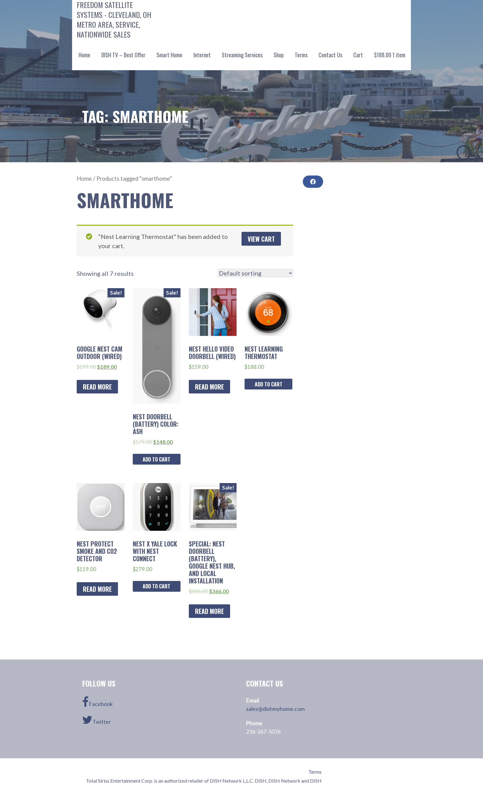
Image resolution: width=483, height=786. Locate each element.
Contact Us (330, 55)
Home (84, 55)
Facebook (97, 701)
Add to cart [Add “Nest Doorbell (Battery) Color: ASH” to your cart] (156, 459)
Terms (301, 55)
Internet (202, 55)
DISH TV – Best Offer (123, 55)
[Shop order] (255, 273)
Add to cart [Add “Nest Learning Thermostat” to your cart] (268, 384)
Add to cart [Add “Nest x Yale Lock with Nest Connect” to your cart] (156, 586)
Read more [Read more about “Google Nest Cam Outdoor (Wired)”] (97, 386)
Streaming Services (242, 55)
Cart (358, 55)
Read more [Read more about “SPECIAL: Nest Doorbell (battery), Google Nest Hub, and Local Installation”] (209, 611)
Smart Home (169, 55)
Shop (279, 55)
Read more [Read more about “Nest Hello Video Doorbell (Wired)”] (209, 386)
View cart (261, 239)
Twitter (96, 719)
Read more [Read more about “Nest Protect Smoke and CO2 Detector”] (97, 589)
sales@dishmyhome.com (275, 708)
